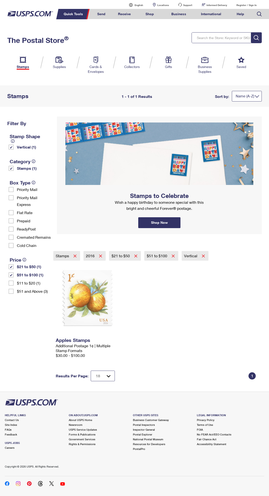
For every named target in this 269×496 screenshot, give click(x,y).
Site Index (11, 424)
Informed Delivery (217, 5)
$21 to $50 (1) (29, 266)
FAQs (8, 429)
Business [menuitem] (178, 14)
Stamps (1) (27, 168)
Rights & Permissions (82, 444)
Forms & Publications (82, 434)
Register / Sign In (246, 5)
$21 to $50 (121, 255)
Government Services (82, 439)
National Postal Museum (148, 439)
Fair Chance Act (206, 439)
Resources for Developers (149, 444)
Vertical (191, 255)
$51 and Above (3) (32, 291)
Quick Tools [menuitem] (73, 14)
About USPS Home (80, 419)
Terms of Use (205, 424)
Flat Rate (25, 212)
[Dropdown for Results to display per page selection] (103, 376)
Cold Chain (26, 245)
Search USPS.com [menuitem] (259, 14)
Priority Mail (27, 189)
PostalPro (139, 448)
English (134, 5)
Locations (163, 5)
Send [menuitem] (101, 14)
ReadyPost (26, 229)
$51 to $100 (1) (30, 274)
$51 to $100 (157, 255)
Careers (9, 447)
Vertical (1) (26, 147)
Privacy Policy (205, 419)
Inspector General (144, 429)
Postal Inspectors (144, 424)
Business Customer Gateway (151, 419)
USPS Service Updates (83, 429)
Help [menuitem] (240, 14)
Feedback (11, 434)
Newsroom (76, 424)
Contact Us (12, 419)
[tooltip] (13, 141)
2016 (91, 255)
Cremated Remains (34, 237)
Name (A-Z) (245, 96)
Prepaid (23, 220)
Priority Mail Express (27, 201)
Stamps (63, 255)
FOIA (200, 429)
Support (187, 5)
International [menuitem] (211, 14)
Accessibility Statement (211, 444)
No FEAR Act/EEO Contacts (214, 434)
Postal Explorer (142, 434)
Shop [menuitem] (149, 14)
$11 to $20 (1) (28, 283)
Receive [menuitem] (124, 14)
